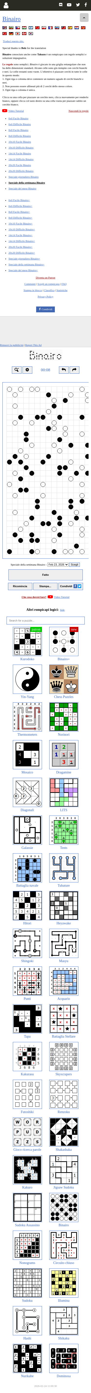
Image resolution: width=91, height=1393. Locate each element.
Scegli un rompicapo (49, 283)
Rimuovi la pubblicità (11, 345)
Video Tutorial (16, 110)
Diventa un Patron (45, 277)
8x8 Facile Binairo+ (19, 211)
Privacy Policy (45, 296)
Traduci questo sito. (13, 41)
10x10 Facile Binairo (19, 141)
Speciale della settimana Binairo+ (26, 264)
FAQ (63, 283)
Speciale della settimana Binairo (26, 182)
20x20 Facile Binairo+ (20, 246)
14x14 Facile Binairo (19, 153)
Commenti (29, 283)
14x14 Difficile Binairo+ (21, 241)
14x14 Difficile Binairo (20, 159)
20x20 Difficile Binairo (20, 170)
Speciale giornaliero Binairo (23, 176)
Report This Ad (33, 345)
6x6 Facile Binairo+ (19, 200)
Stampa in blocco (33, 290)
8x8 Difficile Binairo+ (20, 217)
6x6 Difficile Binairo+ (20, 205)
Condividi (47, 309)
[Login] (6, 5)
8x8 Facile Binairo (18, 130)
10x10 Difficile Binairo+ (21, 229)
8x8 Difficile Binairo (19, 135)
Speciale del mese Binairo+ (23, 270)
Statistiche (61, 290)
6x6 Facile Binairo (18, 118)
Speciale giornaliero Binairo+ (24, 258)
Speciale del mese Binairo (22, 188)
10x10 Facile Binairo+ (20, 223)
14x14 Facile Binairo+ (20, 235)
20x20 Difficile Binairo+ (21, 252)
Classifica (49, 290)
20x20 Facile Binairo (19, 165)
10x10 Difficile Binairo (20, 147)
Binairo (11, 19)
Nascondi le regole (79, 110)
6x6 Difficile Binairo (19, 124)
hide (62, 609)
